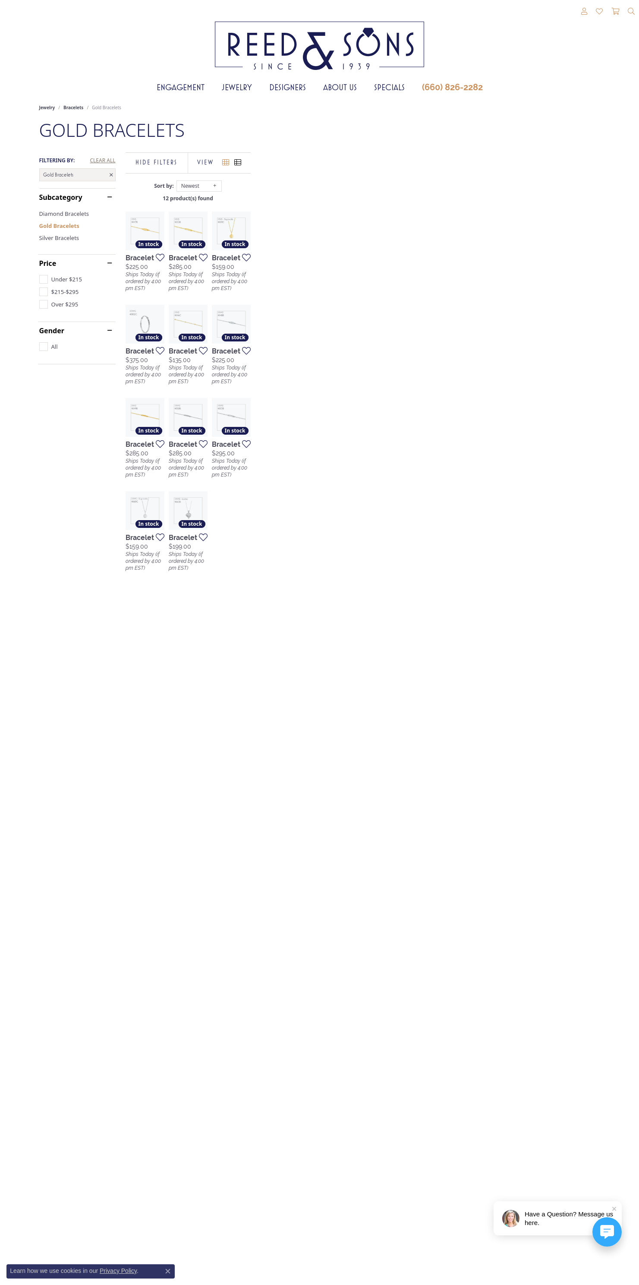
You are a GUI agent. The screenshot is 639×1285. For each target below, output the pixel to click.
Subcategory (60, 197)
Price (48, 263)
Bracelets (73, 107)
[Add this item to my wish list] (274, 374)
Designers (287, 87)
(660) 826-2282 (452, 87)
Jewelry (237, 87)
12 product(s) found (362, 198)
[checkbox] (60, 279)
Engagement (181, 87)
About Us (340, 87)
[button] (584, 11)
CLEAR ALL (102, 160)
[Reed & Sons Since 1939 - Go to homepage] (319, 39)
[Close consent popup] (167, 1271)
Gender (51, 330)
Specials (389, 87)
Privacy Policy (118, 1270)
